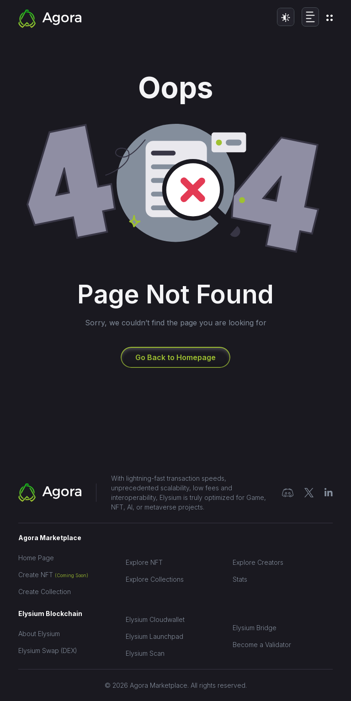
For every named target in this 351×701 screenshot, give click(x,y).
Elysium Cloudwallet (155, 619)
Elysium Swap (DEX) (47, 650)
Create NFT (53, 575)
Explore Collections (155, 579)
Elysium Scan (145, 653)
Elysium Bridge (255, 628)
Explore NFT (144, 562)
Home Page (36, 558)
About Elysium (39, 633)
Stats (240, 579)
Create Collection (44, 591)
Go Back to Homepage (175, 357)
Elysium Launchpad (154, 636)
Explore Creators (258, 562)
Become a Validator (262, 644)
